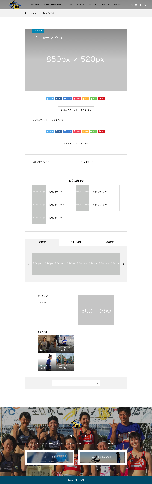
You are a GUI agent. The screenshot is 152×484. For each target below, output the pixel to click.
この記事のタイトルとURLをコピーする (76, 110)
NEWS (69, 5)
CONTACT (118, 5)
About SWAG (35, 5)
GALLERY (92, 5)
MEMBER (80, 5)
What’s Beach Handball (53, 5)
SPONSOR (105, 5)
